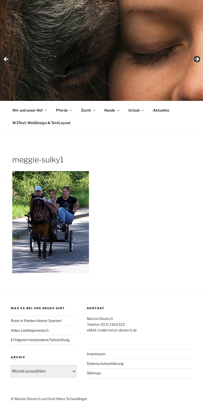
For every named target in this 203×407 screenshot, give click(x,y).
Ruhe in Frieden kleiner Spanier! (36, 320)
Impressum (96, 354)
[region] (101, 61)
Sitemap (94, 373)
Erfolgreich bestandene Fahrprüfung (40, 340)
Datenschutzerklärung (105, 363)
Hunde (112, 110)
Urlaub (136, 110)
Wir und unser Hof (30, 110)
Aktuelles (161, 110)
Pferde (64, 110)
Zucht (88, 110)
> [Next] (196, 59)
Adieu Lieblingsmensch (30, 330)
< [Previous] (6, 59)
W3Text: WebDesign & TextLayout (41, 123)
